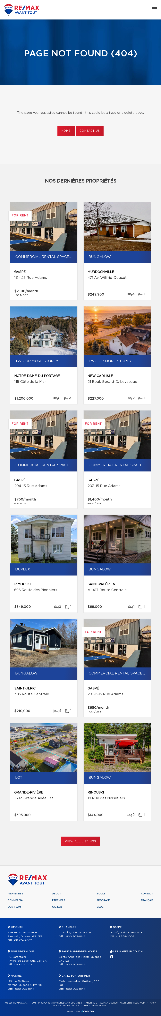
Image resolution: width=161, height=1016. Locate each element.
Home (66, 131)
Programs (103, 900)
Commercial (16, 900)
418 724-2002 (23, 940)
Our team (14, 907)
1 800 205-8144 (24, 989)
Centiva (87, 1011)
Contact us (90, 131)
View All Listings (80, 841)
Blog (100, 907)
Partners (58, 900)
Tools (101, 893)
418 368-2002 (125, 936)
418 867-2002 (23, 964)
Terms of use (71, 1006)
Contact (147, 893)
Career (57, 907)
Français (147, 900)
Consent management (94, 1006)
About (56, 893)
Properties (15, 893)
